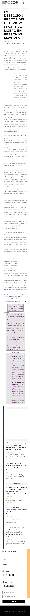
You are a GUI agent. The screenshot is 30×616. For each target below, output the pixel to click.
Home (3, 554)
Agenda (4, 561)
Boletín (4, 557)
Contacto (4, 564)
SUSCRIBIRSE (14, 601)
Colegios (4, 559)
